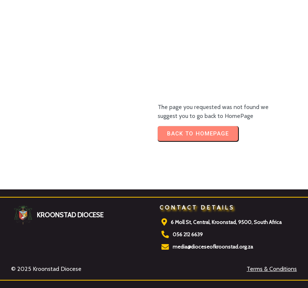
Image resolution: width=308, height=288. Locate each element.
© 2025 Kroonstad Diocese (46, 268)
